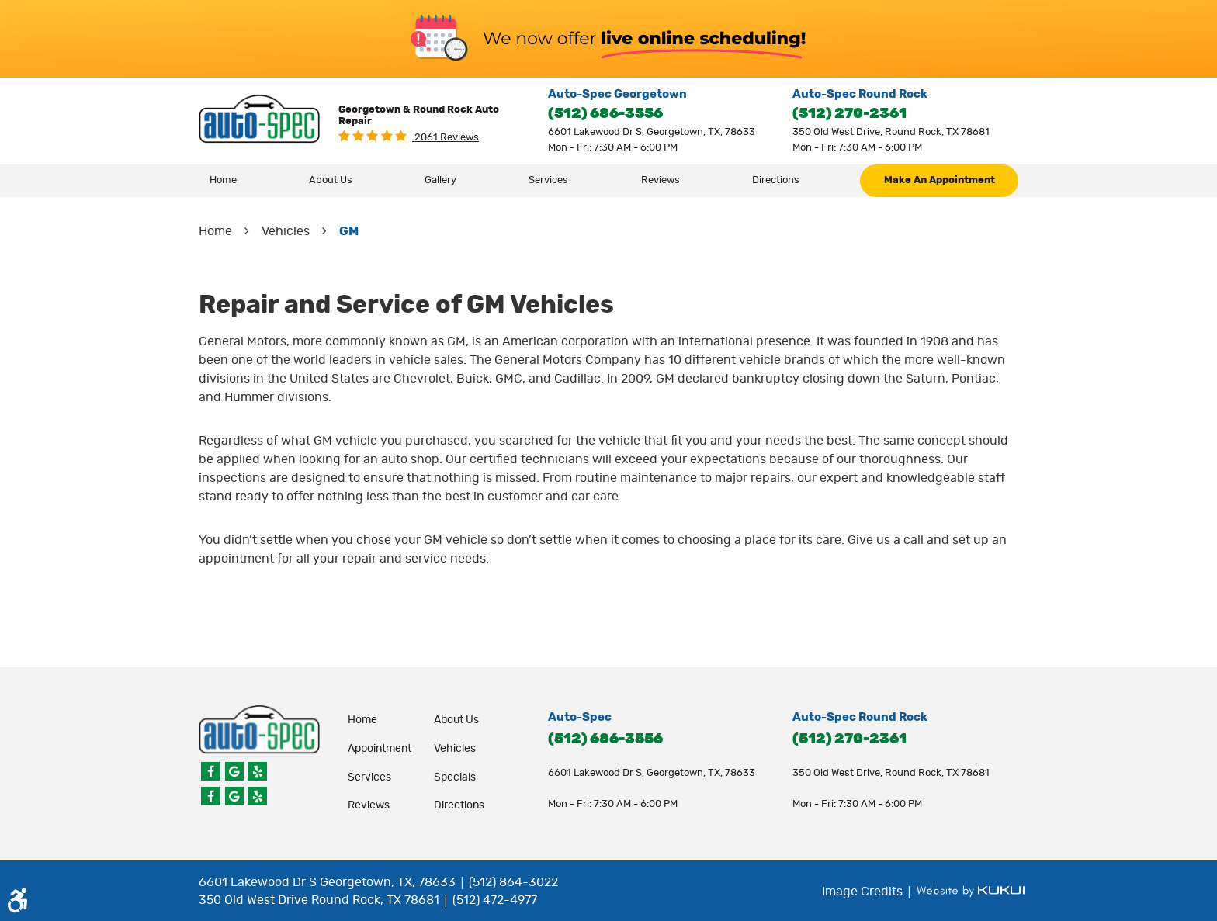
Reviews (660, 180)
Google (234, 771)
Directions (775, 180)
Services (548, 180)
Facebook (210, 771)
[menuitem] (223, 180)
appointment (379, 748)
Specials (455, 777)
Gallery (440, 180)
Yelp (257, 771)
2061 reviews (445, 138)
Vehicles (286, 231)
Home (223, 180)
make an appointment (939, 180)
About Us (330, 180)
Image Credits (864, 891)
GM (349, 231)
